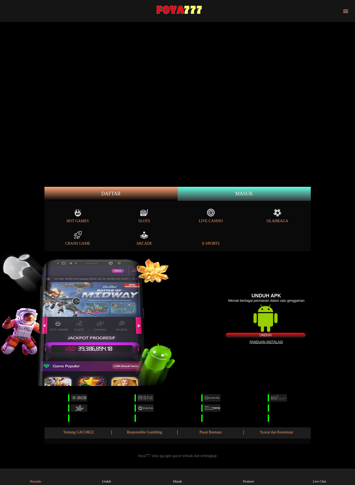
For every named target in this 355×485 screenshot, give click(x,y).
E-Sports (211, 238)
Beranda (35, 476)
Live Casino (211, 215)
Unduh (266, 335)
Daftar (111, 193)
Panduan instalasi (266, 342)
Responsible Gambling (144, 432)
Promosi (248, 476)
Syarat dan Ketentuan (276, 432)
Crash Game (77, 238)
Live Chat (319, 476)
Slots (144, 215)
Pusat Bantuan (211, 432)
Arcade (144, 238)
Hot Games (77, 215)
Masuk (244, 193)
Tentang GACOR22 (78, 432)
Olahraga (277, 215)
